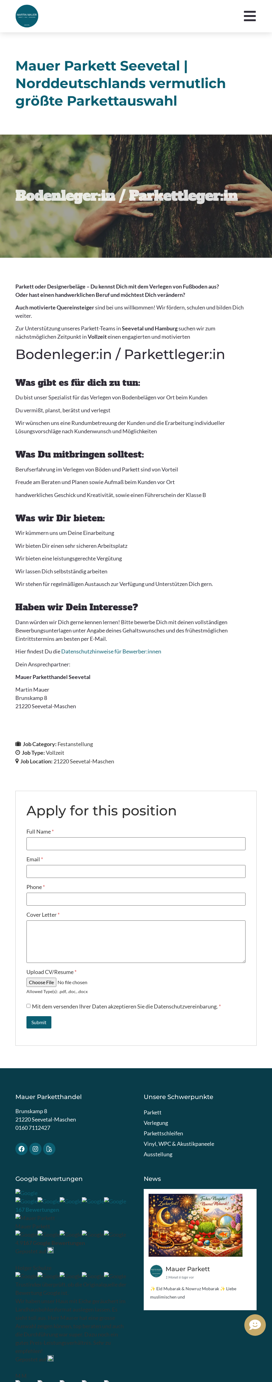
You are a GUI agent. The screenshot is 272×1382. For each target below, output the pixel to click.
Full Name (40, 831)
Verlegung (156, 1122)
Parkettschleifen (163, 1133)
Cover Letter (43, 914)
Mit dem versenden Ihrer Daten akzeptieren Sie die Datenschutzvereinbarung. (126, 1006)
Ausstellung (158, 1154)
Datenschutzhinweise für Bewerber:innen (111, 651)
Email (34, 859)
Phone (35, 887)
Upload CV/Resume (51, 972)
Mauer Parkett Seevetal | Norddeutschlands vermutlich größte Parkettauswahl (120, 83)
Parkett (153, 1112)
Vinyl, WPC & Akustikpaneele (179, 1143)
